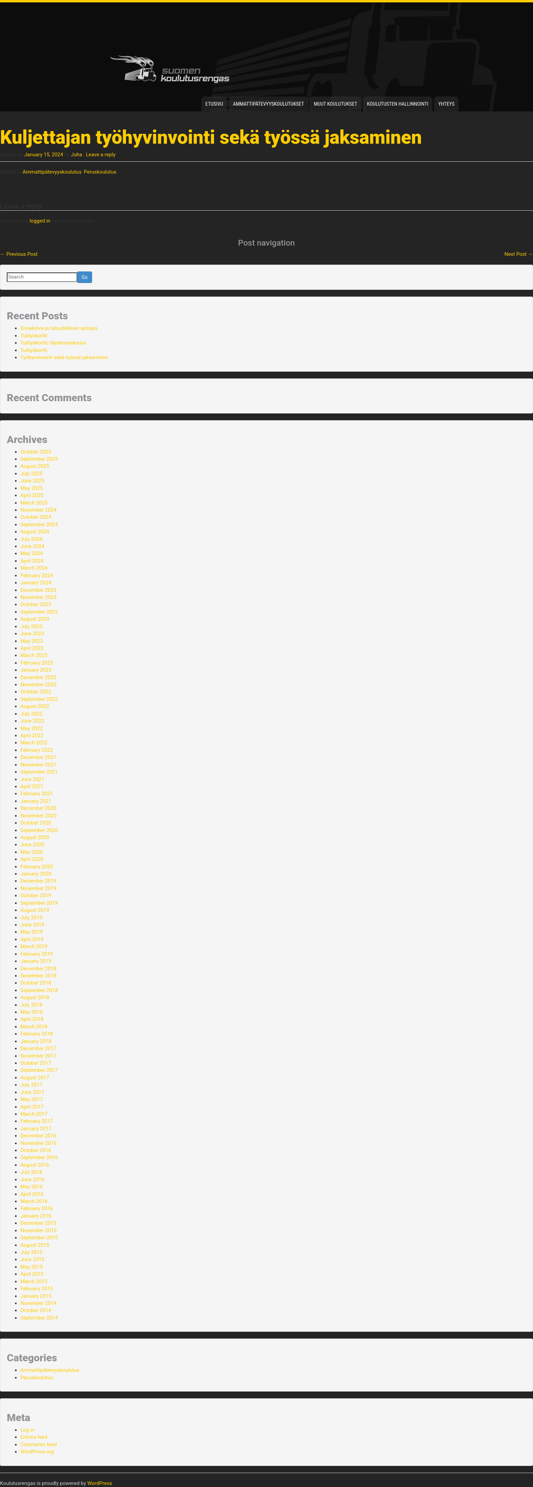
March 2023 (34, 655)
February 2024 (36, 575)
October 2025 (35, 452)
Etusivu (214, 104)
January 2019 (35, 961)
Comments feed (38, 1444)
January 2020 (35, 874)
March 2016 (34, 1201)
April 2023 (32, 648)
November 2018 (38, 976)
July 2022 (31, 714)
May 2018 (31, 1012)
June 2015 (32, 1259)
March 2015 (34, 1281)
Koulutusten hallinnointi (398, 104)
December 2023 (38, 590)
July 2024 (31, 539)
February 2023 (36, 663)
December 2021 (38, 757)
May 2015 (31, 1267)
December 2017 (38, 1048)
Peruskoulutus (100, 172)
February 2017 (36, 1121)
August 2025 (34, 466)
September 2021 (39, 772)
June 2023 (32, 634)
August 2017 (34, 1078)
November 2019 (38, 888)
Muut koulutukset (335, 104)
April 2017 (32, 1107)
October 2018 (35, 983)
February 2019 (36, 954)
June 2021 (32, 779)
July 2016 (31, 1172)
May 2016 (31, 1187)
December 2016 (38, 1136)
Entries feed (33, 1437)
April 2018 (32, 1019)
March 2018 (34, 1027)
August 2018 (34, 997)
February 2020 (36, 867)
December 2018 (38, 969)
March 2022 (34, 743)
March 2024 (34, 568)
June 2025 (32, 481)
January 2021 (35, 801)
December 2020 (38, 808)
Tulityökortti (33, 336)
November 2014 (38, 1303)
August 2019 (34, 910)
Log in (27, 1430)
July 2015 (31, 1252)
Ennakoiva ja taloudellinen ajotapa (59, 328)
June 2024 (32, 546)
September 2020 (39, 830)
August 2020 (34, 837)
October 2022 (35, 692)
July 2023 (31, 626)
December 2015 (38, 1223)
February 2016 (36, 1208)
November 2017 (38, 1056)
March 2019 (34, 946)
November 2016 (38, 1143)
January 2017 (35, 1129)
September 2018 (39, 990)
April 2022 (32, 735)
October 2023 (35, 604)
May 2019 (31, 932)
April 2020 (32, 859)
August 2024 (34, 532)
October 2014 (35, 1310)
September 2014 (39, 1318)
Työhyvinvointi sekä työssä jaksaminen (64, 357)
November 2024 (38, 510)
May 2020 (31, 852)
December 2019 (38, 881)
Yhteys (446, 104)
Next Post (518, 254)
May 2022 (31, 728)
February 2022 (36, 750)
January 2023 (35, 670)
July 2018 (31, 1005)
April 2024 (32, 561)
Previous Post (19, 254)
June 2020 (32, 845)
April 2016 (32, 1194)
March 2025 (34, 503)
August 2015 (34, 1245)
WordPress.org (37, 1452)
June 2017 (32, 1092)
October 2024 (35, 517)
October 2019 (35, 895)
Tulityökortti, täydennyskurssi (53, 343)
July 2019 (31, 918)
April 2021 (32, 786)
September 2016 (39, 1157)
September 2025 (39, 459)
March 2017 (34, 1114)
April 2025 (32, 495)
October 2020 (35, 823)
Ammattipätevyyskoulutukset (268, 104)
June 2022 (32, 721)
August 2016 (34, 1165)
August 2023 (34, 619)
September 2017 (39, 1070)
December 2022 (38, 677)
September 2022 (39, 699)
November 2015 (38, 1230)
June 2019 (32, 925)
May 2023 (31, 641)
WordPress (99, 1483)
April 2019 (32, 939)
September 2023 (39, 612)
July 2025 (31, 474)
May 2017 (31, 1099)
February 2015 (36, 1289)
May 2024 (31, 553)
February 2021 (36, 794)
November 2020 (38, 816)
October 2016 (35, 1150)
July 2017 (31, 1085)
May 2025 (31, 488)
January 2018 (35, 1041)
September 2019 (39, 903)
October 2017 (35, 1063)
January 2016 (35, 1216)
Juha (76, 155)
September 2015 (39, 1238)
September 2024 (39, 524)
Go (85, 277)
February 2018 (36, 1034)
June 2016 (32, 1179)
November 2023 (38, 597)
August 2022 (34, 706)
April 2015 (32, 1274)
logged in (40, 221)
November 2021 (38, 765)
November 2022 (38, 684)
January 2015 (35, 1296)
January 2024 (35, 583)
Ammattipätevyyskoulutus (52, 172)
